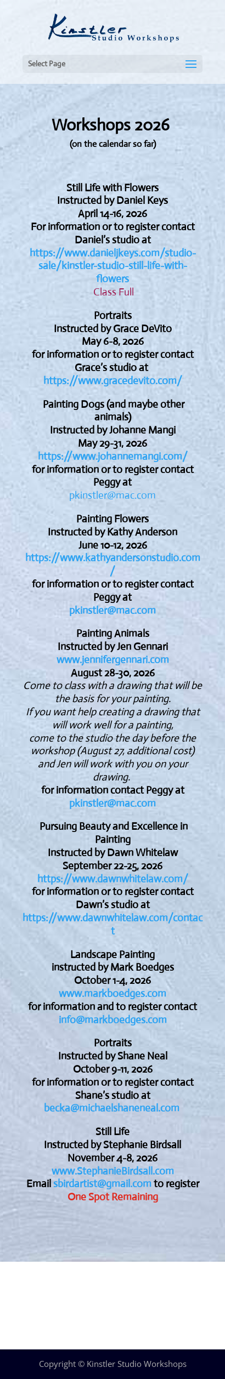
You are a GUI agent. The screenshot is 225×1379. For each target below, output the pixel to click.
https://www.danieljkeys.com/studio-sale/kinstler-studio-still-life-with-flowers (113, 266)
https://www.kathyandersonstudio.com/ (112, 564)
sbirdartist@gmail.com (102, 1183)
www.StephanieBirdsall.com (113, 1171)
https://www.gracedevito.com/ (112, 380)
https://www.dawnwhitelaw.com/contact (112, 924)
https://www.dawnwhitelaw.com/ (112, 879)
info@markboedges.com (113, 1019)
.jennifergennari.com (124, 659)
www (68, 659)
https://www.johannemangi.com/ (113, 456)
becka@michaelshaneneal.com (111, 1108)
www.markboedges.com (112, 993)
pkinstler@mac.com (112, 495)
